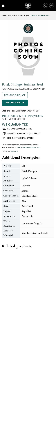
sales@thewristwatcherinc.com (28, 147)
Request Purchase (15, 95)
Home (4, 15)
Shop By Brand (12, 15)
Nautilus (14, 151)
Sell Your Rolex (13, 119)
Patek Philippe (24, 15)
